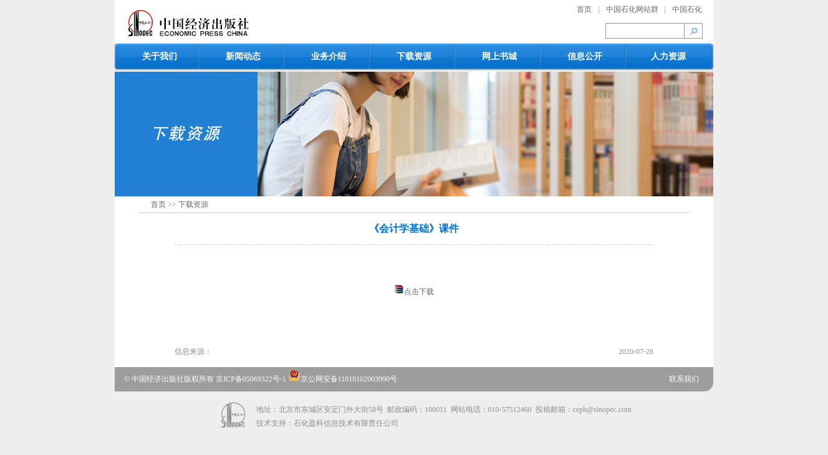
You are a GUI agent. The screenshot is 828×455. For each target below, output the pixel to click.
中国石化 (687, 9)
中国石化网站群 (632, 9)
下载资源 (414, 56)
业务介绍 (328, 56)
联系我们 (684, 379)
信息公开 (584, 56)
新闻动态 (243, 56)
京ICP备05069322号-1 (252, 379)
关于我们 (159, 56)
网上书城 (499, 56)
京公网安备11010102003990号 (343, 379)
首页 (584, 9)
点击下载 (419, 291)
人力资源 (668, 56)
